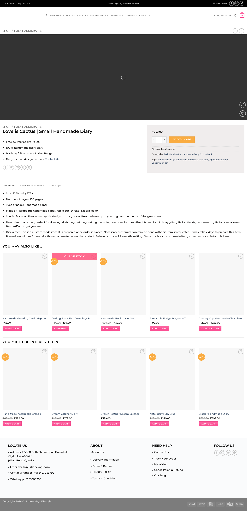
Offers (131, 15)
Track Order (9, 3)
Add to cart (182, 139)
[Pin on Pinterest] (23, 167)
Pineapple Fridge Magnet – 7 (168, 318)
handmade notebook (187, 159)
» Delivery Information (104, 460)
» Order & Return (101, 466)
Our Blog (145, 15)
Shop (6, 30)
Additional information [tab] (37, 186)
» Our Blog (159, 476)
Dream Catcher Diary (65, 414)
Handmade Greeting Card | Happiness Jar (25, 318)
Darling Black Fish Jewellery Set (72, 318)
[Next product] (235, 30)
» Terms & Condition (103, 478)
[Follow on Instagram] (236, 3)
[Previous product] (241, 30)
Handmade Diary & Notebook (197, 154)
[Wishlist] (235, 15)
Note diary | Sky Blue (162, 414)
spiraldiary (204, 159)
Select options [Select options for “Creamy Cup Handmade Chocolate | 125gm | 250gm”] (210, 329)
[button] (220, 3)
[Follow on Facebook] (231, 3)
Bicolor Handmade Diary (214, 414)
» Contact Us (160, 452)
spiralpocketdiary (219, 159)
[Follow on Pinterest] (234, 453)
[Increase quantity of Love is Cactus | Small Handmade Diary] (164, 139)
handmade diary (166, 159)
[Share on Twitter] (11, 167)
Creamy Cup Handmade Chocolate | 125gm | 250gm (221, 318)
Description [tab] (10, 186)
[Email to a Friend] (17, 167)
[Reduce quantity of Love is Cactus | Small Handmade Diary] (154, 139)
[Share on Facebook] (5, 167)
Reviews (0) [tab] (65, 186)
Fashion (117, 15)
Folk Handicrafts (62, 15)
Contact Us (52, 159)
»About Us (97, 452)
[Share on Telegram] (29, 167)
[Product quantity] (159, 139)
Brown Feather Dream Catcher (120, 414)
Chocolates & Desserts (93, 15)
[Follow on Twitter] (241, 3)
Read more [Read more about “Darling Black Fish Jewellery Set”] (60, 329)
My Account (24, 3)
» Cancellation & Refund (167, 470)
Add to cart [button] (12, 329)
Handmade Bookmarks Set (117, 318)
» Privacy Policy (100, 472)
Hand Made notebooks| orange (22, 414)
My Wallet (160, 464)
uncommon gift (160, 163)
